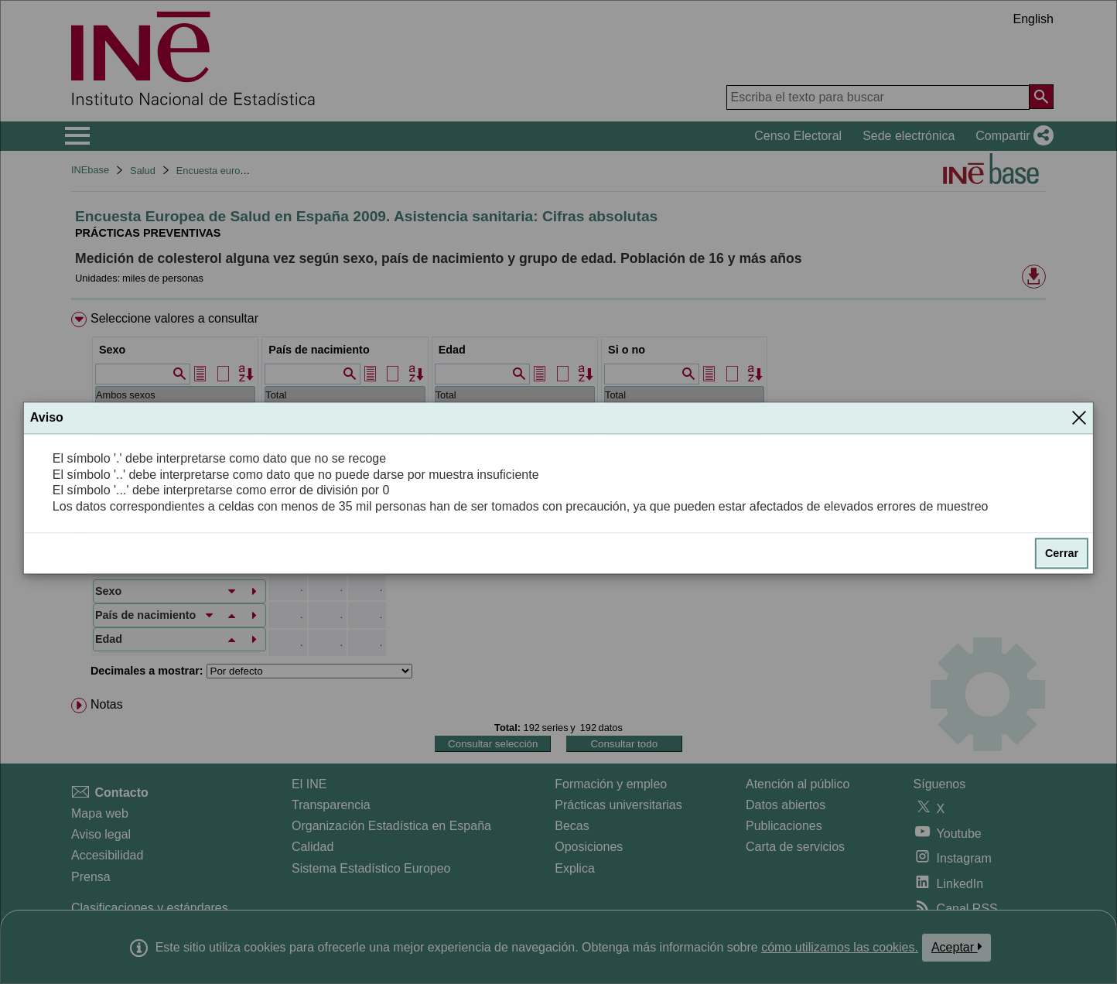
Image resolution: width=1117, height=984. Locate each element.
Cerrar (1061, 553)
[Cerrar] (1079, 418)
